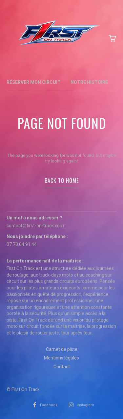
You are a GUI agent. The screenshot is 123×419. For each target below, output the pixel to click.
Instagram (85, 405)
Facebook (48, 405)
